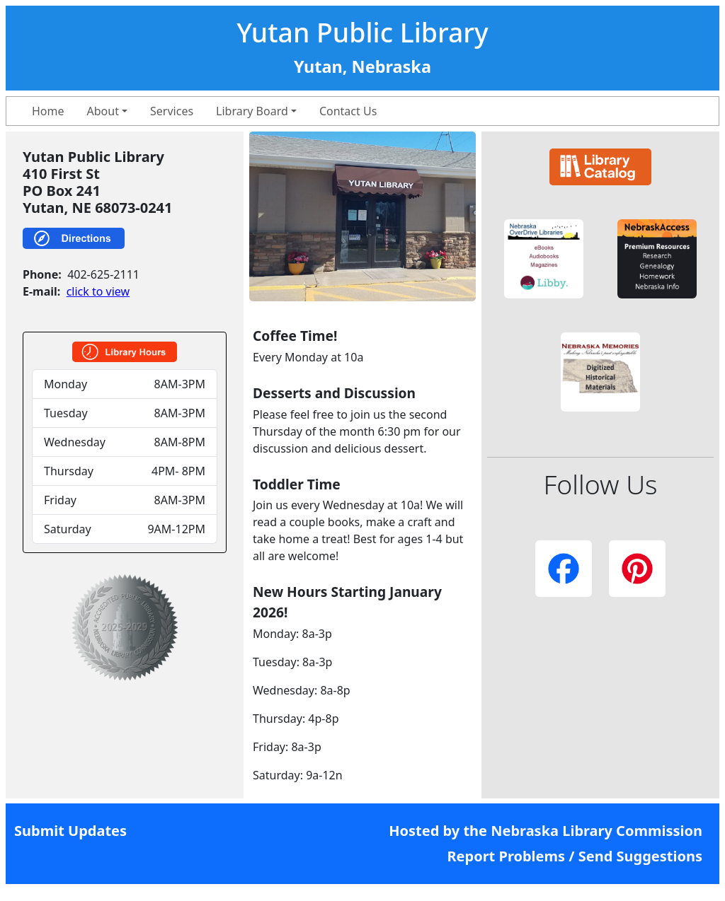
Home (48, 111)
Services (171, 111)
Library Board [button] (252, 111)
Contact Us (348, 111)
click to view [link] (98, 291)
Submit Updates (70, 830)
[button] (543, 258)
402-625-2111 (103, 274)
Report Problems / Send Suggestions (574, 856)
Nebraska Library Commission (596, 830)
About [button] (103, 111)
